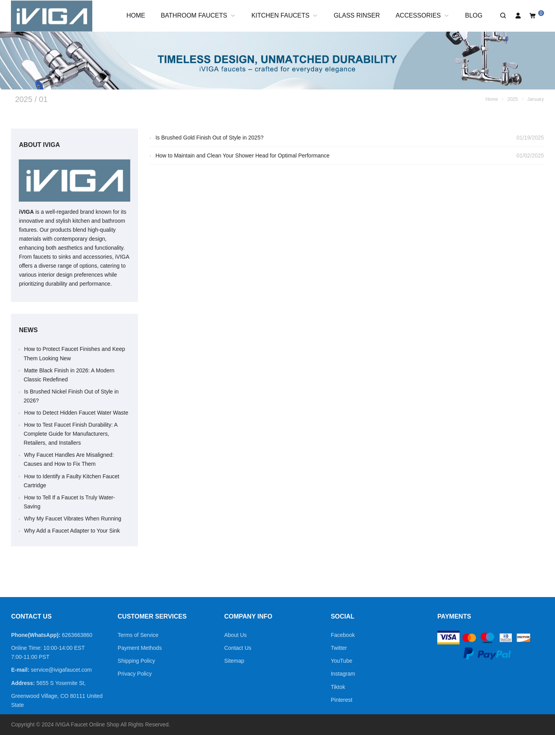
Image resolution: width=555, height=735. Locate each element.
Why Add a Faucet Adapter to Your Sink (72, 531)
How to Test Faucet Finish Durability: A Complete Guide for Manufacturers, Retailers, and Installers (70, 434)
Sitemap (234, 661)
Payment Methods (140, 648)
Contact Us (237, 648)
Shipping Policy (136, 661)
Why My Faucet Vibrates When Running (72, 518)
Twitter (339, 648)
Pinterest (341, 700)
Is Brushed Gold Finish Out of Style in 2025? (209, 137)
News (28, 330)
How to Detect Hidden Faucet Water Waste (76, 413)
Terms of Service (138, 635)
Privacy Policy (135, 674)
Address (22, 683)
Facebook (343, 635)
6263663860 (77, 635)
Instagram (343, 674)
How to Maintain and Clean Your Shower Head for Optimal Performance (242, 155)
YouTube (341, 661)
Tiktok (338, 687)
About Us (235, 635)
